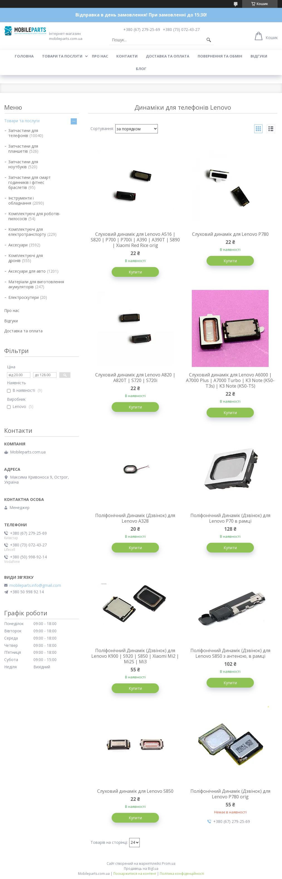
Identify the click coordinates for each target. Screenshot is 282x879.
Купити (135, 272)
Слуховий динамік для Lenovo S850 (135, 791)
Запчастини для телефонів (23, 133)
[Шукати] (209, 40)
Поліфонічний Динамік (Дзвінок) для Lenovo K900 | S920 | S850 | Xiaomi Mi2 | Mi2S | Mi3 (135, 656)
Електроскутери (23, 297)
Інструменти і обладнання (21, 200)
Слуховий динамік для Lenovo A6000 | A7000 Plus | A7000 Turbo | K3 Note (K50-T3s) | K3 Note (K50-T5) (230, 380)
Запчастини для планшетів (23, 148)
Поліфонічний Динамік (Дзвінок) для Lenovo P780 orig (230, 793)
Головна (24, 56)
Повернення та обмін (220, 56)
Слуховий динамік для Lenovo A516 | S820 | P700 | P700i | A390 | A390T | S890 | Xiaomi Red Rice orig (135, 239)
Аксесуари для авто (27, 271)
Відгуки (259, 56)
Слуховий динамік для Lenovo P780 (230, 234)
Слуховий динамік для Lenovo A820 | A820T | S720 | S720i (135, 377)
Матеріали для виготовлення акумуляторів (36, 284)
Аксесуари (18, 245)
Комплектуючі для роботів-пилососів (34, 216)
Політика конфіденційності (182, 873)
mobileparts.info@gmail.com (35, 585)
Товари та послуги (62, 56)
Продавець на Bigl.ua (141, 868)
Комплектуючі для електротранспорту (27, 232)
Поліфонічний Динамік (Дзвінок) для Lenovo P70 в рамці (230, 518)
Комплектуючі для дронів (25, 258)
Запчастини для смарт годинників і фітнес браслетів (29, 182)
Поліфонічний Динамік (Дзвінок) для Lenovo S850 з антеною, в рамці (230, 653)
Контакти (127, 56)
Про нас (100, 56)
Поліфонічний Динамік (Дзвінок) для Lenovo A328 (135, 518)
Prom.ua (168, 863)
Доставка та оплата (167, 56)
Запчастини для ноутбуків (23, 164)
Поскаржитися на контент (134, 873)
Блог (141, 68)
